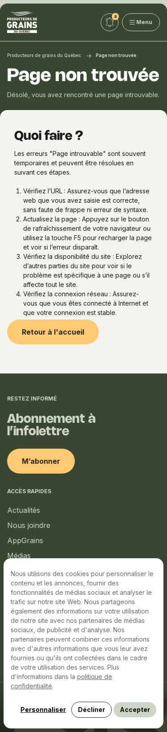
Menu (141, 22)
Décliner (91, 709)
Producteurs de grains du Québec (44, 55)
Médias (19, 555)
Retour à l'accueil (53, 331)
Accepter (135, 709)
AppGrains (25, 540)
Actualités (23, 510)
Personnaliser (43, 709)
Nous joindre (28, 525)
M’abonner (41, 461)
